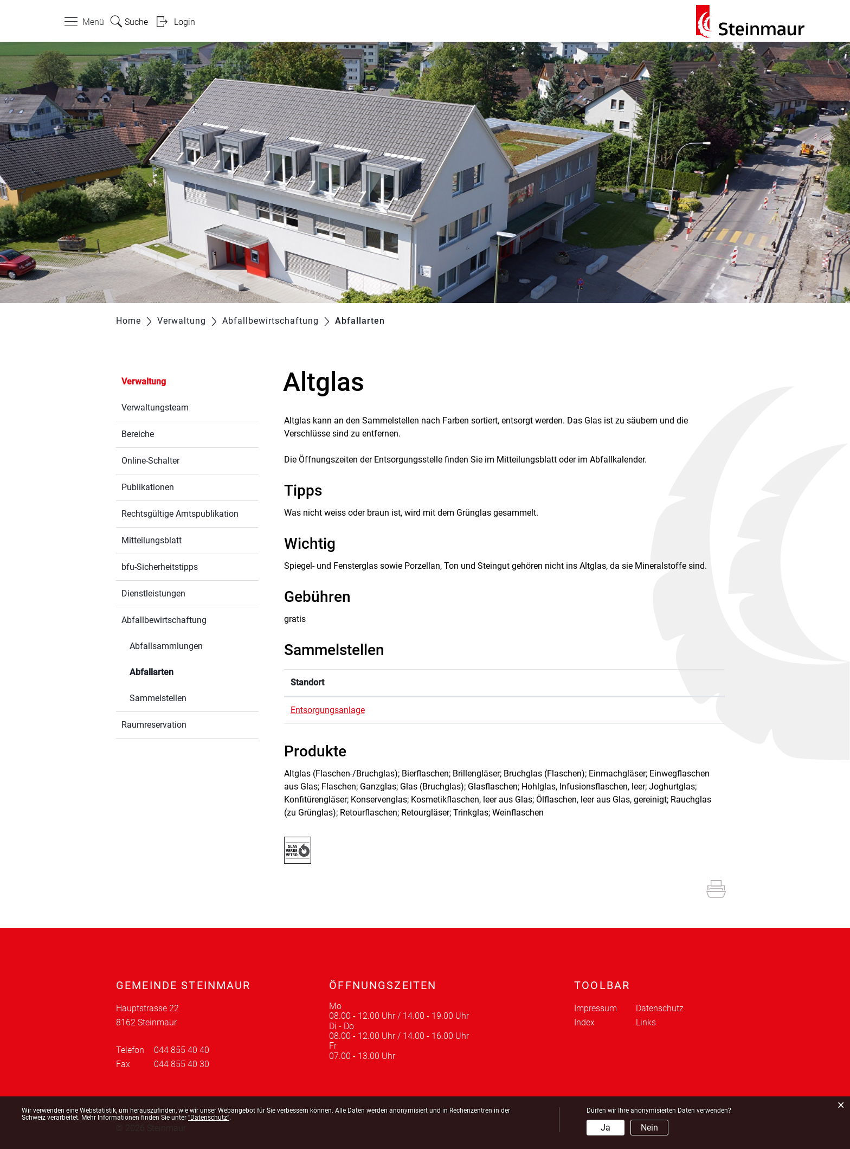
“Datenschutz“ (208, 1117)
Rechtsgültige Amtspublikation (180, 514)
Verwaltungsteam (155, 407)
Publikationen (147, 487)
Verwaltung (143, 381)
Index (584, 1022)
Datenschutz (660, 1008)
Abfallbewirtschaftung (164, 620)
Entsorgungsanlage (328, 710)
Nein (649, 1127)
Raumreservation (153, 725)
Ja (605, 1127)
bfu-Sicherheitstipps (159, 567)
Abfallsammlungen (166, 646)
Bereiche (137, 434)
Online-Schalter (150, 460)
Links (646, 1022)
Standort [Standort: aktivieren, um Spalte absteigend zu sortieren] (307, 682)
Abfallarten (177, 671)
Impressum (595, 1008)
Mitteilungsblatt (151, 540)
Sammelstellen (158, 698)
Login (184, 22)
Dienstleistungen (153, 593)
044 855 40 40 (181, 1050)
